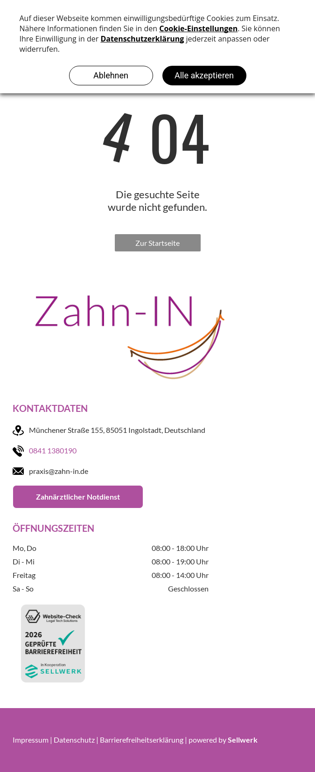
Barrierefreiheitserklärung (141, 739)
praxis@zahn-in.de (58, 470)
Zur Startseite (157, 242)
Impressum (31, 739)
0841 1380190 (53, 450)
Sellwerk (243, 739)
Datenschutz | (76, 739)
